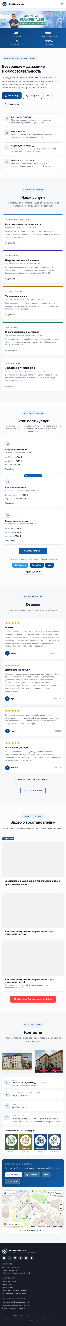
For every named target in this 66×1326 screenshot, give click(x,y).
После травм (7, 1287)
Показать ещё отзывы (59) (33, 779)
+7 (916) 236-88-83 (33, 572)
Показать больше (33, 550)
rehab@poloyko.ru (19, 1107)
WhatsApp (12, 95)
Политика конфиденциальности (15, 1302)
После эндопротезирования (14, 1290)
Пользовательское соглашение (15, 1305)
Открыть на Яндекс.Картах (33, 1230)
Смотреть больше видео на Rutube (33, 999)
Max (47, 96)
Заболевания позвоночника (14, 1293)
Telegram (32, 95)
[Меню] (61, 4)
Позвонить (12, 104)
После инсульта (9, 1281)
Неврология (7, 1284)
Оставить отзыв (33, 790)
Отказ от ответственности (13, 1308)
